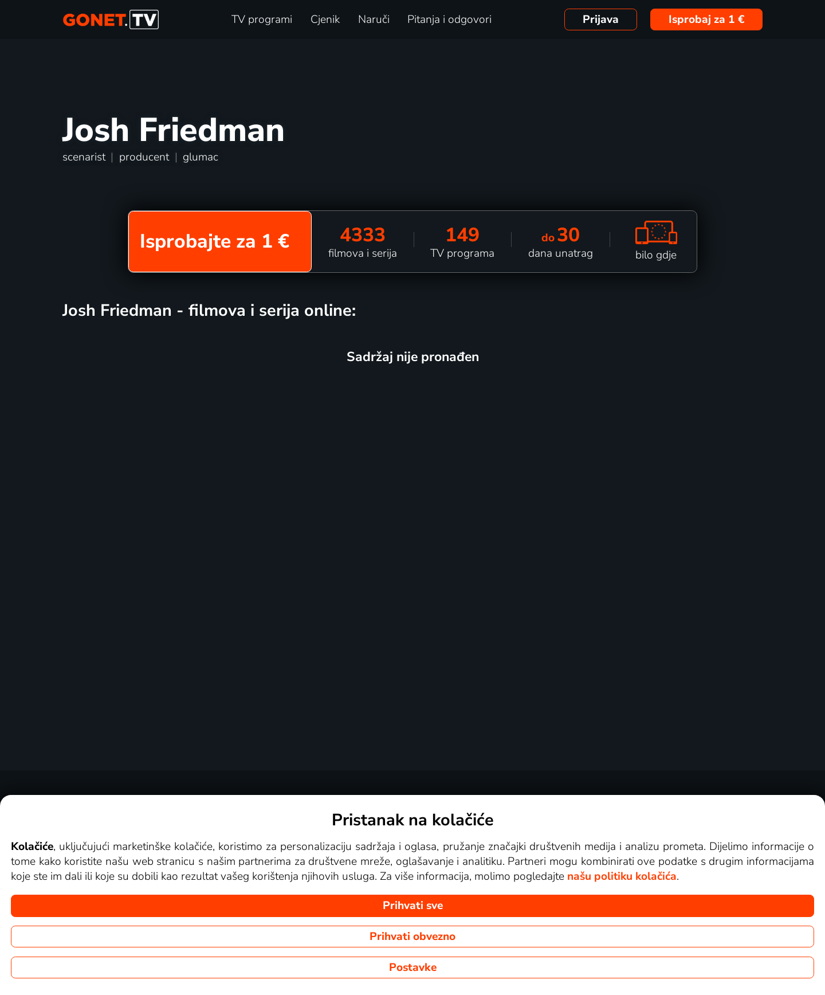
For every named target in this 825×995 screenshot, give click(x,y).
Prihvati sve (413, 905)
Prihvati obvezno (412, 936)
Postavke (413, 967)
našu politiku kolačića (622, 876)
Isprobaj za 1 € (707, 19)
